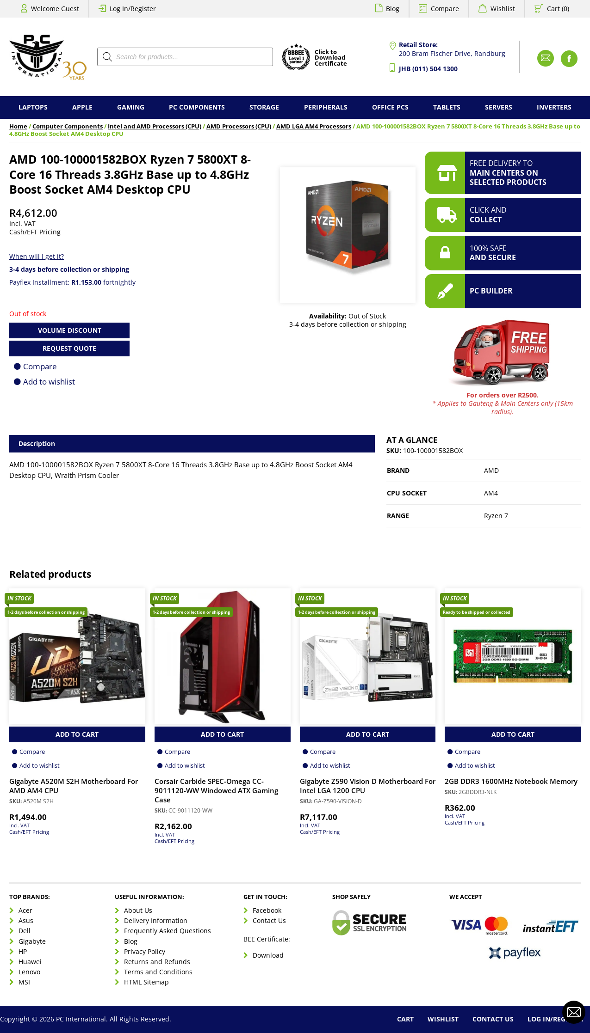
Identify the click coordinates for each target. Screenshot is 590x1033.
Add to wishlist (49, 381)
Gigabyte (32, 941)
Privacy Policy (144, 951)
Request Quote (69, 348)
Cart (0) (558, 8)
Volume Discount (69, 330)
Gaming (130, 107)
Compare (445, 8)
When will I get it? (36, 256)
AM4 (491, 493)
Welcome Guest (55, 8)
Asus (26, 920)
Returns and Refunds (157, 961)
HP (23, 951)
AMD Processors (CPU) (238, 126)
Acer (25, 910)
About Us (138, 910)
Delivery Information (155, 920)
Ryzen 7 (496, 515)
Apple (82, 107)
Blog (392, 8)
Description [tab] (37, 443)
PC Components (197, 107)
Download (268, 955)
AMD (491, 470)
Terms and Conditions (158, 971)
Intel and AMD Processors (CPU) (154, 126)
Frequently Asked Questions (167, 930)
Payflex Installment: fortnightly (72, 282)
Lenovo (29, 971)
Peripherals (326, 107)
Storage (264, 107)
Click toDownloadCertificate (331, 58)
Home (18, 126)
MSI (24, 982)
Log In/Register (133, 8)
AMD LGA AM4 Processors (313, 126)
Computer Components (67, 126)
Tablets (446, 107)
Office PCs (390, 107)
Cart (405, 1019)
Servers (498, 107)
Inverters (554, 107)
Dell (25, 930)
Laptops (33, 107)
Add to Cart (77, 734)
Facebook (267, 910)
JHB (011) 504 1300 (428, 68)
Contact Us (269, 920)
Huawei (30, 961)
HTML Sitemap (146, 982)
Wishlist (503, 8)
